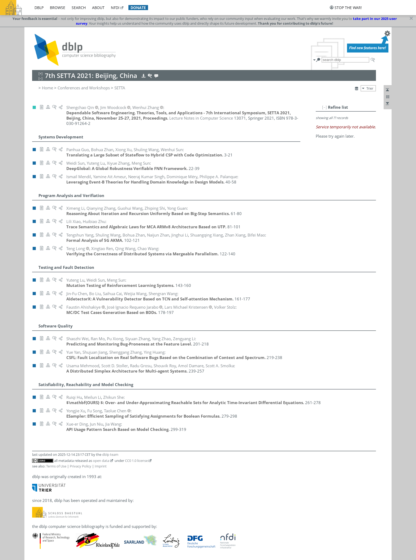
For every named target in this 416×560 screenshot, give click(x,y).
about (98, 7)
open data (101, 460)
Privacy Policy (80, 466)
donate (138, 7)
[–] (324, 107)
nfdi (115, 7)
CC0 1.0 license (136, 460)
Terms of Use (56, 466)
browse (57, 7)
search (79, 7)
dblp (39, 7)
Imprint (101, 466)
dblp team (110, 454)
